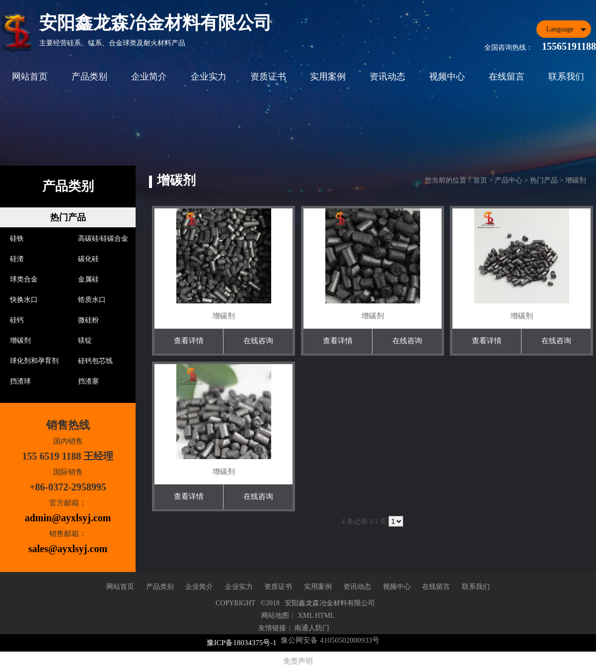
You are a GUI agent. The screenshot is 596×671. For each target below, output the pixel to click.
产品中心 (508, 180)
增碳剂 (20, 340)
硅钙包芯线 (95, 361)
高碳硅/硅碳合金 (103, 238)
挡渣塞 (88, 381)
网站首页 (30, 77)
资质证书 (268, 77)
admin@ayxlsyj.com (68, 517)
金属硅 (88, 279)
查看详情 (189, 341)
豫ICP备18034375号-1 (242, 643)
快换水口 (24, 299)
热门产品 (68, 217)
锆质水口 (92, 299)
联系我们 (566, 77)
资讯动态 (387, 77)
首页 (480, 180)
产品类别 (89, 77)
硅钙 (17, 320)
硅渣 (17, 259)
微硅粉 (88, 320)
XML (305, 615)
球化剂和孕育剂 (34, 361)
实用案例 (328, 77)
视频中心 (447, 77)
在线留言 (506, 77)
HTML (325, 615)
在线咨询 (258, 341)
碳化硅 (88, 259)
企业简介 (149, 77)
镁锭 (85, 340)
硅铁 (17, 238)
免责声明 (298, 661)
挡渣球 (20, 381)
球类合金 (24, 279)
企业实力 (208, 77)
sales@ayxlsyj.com (67, 548)
